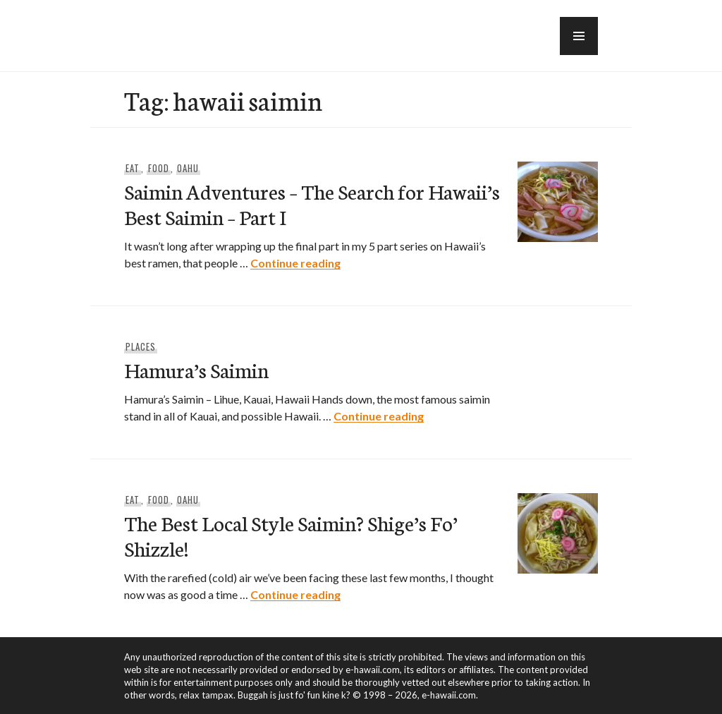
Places (141, 346)
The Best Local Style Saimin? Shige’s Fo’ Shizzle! (291, 535)
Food (158, 168)
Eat (133, 168)
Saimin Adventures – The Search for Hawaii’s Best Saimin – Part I (312, 203)
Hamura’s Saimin (196, 369)
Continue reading (295, 263)
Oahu (188, 168)
